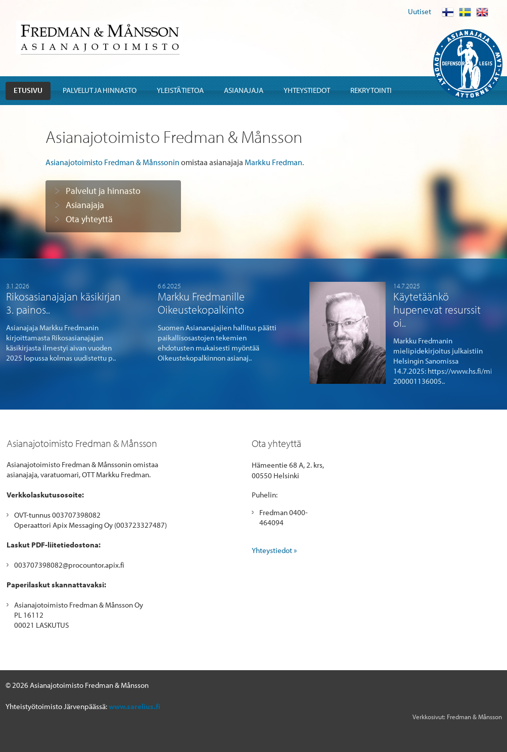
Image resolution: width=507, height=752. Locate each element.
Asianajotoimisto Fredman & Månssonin (112, 162)
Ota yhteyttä (89, 219)
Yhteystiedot (307, 90)
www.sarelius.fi (134, 706)
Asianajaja (243, 90)
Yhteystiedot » (274, 550)
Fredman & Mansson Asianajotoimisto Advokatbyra (99, 38)
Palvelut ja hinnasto (99, 90)
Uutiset (419, 11)
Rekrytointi (371, 90)
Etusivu (28, 90)
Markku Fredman (273, 162)
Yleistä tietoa (180, 90)
